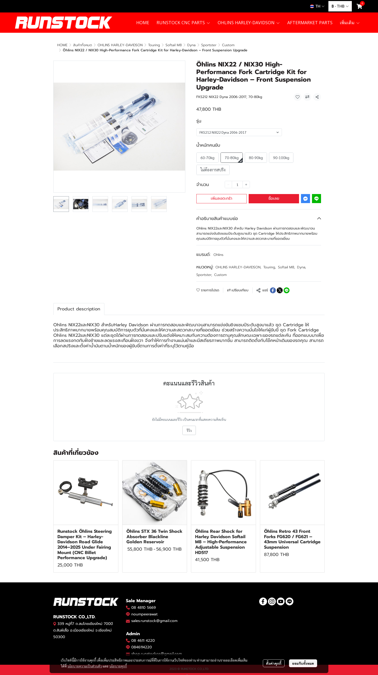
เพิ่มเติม (350, 22)
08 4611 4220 (143, 635)
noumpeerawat (144, 609)
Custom (87, 45)
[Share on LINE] (286, 285)
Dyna (301, 262)
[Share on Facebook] (273, 285)
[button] (317, 6)
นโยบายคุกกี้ (118, 666)
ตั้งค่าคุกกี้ (273, 663)
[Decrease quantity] (228, 179)
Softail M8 (286, 262)
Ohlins (218, 249)
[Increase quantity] (246, 179)
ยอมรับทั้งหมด (303, 663)
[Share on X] (280, 285)
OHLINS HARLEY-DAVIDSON (238, 262)
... (74, 45)
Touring (269, 262)
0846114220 (141, 642)
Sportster (204, 269)
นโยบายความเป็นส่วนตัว (84, 666)
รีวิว (189, 425)
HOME (62, 45)
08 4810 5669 (143, 602)
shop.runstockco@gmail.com (156, 648)
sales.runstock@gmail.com (154, 615)
